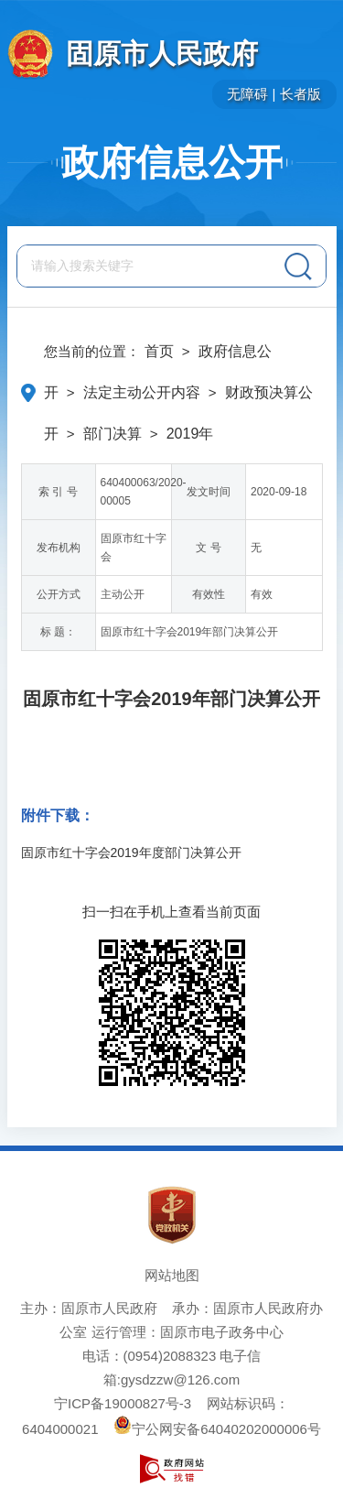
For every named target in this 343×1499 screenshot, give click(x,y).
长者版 (300, 94)
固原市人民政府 (162, 53)
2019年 (190, 433)
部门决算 (112, 433)
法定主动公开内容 (141, 392)
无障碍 (247, 94)
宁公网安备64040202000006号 (217, 1429)
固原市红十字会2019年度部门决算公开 (131, 852)
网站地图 (172, 1275)
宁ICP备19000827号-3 (122, 1403)
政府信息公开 (172, 162)
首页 (159, 351)
